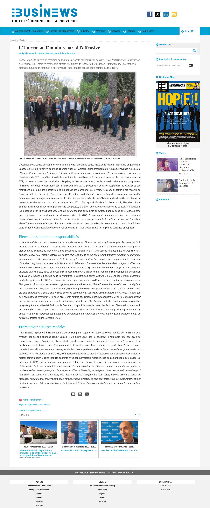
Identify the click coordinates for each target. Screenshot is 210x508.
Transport (102, 498)
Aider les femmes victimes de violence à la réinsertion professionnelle (188, 162)
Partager (107, 393)
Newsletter (166, 488)
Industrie (83, 31)
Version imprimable (84, 393)
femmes (34, 404)
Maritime (98, 31)
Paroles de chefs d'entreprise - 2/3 (78, 450)
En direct (23, 40)
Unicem (47, 404)
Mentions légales (97, 473)
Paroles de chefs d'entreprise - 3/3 (187, 177)
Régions (102, 492)
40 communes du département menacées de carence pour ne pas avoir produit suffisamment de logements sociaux (38, 453)
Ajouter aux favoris (33, 399)
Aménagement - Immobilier (27, 31)
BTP (27, 404)
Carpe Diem (146, 31)
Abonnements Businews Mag (102, 485)
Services (114, 31)
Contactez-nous (78, 473)
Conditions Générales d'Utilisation (124, 473)
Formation (102, 488)
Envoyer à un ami (58, 393)
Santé (102, 495)
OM (40, 404)
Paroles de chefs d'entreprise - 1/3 (119, 450)
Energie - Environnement (60, 31)
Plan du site (165, 485)
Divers (188, 31)
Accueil (13, 40)
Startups (129, 31)
